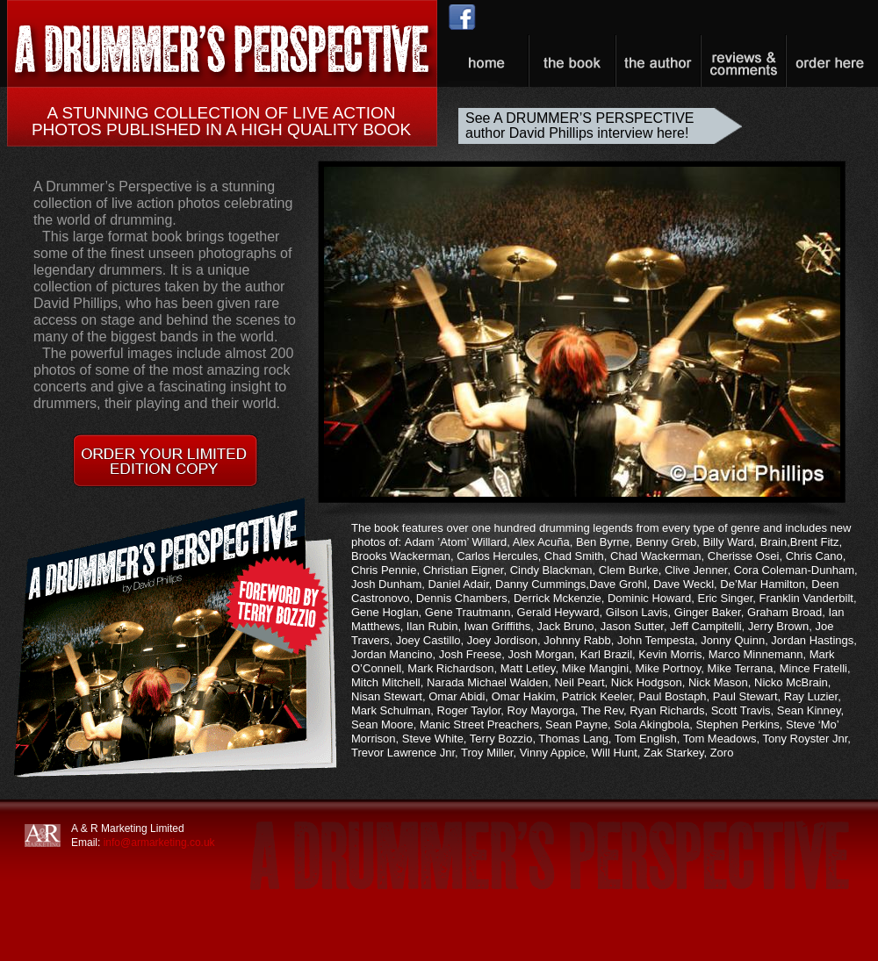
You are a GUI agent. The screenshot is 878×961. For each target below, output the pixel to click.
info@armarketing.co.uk (159, 842)
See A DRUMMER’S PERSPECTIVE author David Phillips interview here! (579, 125)
